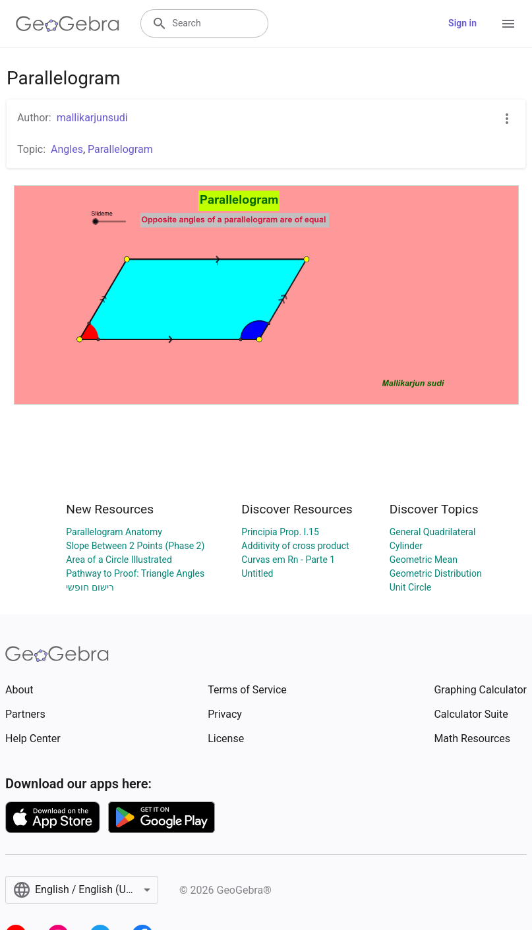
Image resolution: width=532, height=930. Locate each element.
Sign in (462, 23)
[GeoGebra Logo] (67, 24)
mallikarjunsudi (92, 117)
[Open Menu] (508, 24)
